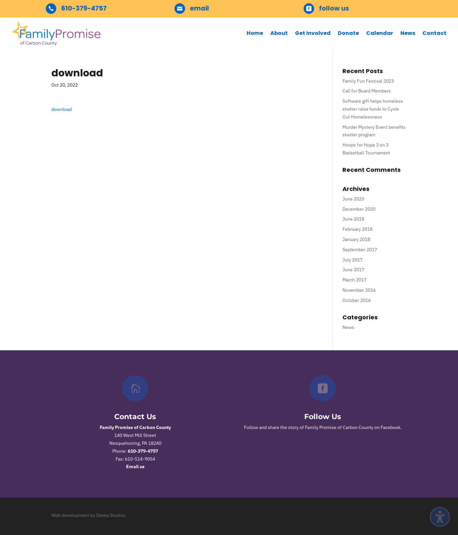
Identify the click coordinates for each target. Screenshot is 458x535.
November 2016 (359, 290)
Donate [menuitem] (348, 33)
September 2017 (359, 250)
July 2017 (352, 260)
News (348, 327)
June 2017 (353, 270)
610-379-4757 (143, 451)
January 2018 (356, 239)
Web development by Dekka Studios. (89, 515)
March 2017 (354, 280)
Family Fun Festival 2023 (368, 81)
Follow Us (322, 416)
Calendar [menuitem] (379, 33)
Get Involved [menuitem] (313, 33)
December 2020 (358, 209)
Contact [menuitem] (434, 33)
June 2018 (353, 219)
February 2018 (357, 229)
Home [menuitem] (255, 33)
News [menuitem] (407, 33)
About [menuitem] (279, 33)
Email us (135, 466)
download (61, 109)
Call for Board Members (366, 91)
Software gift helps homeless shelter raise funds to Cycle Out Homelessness (372, 109)
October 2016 (356, 300)
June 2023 (353, 199)
